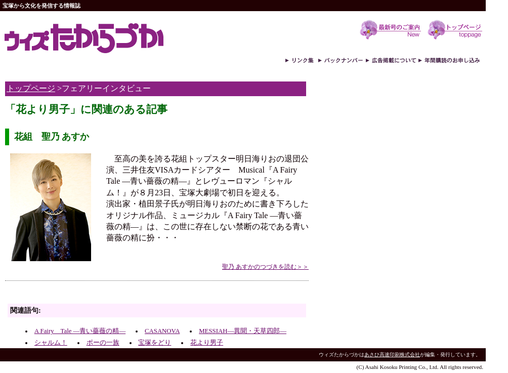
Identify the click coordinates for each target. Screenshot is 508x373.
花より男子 (206, 342)
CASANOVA (162, 331)
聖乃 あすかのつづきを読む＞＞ (265, 266)
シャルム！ (50, 342)
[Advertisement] (123, 295)
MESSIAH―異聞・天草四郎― (242, 331)
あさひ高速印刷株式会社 (392, 354)
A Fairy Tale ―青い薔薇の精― (79, 331)
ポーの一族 (103, 342)
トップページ (31, 88)
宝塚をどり (154, 342)
